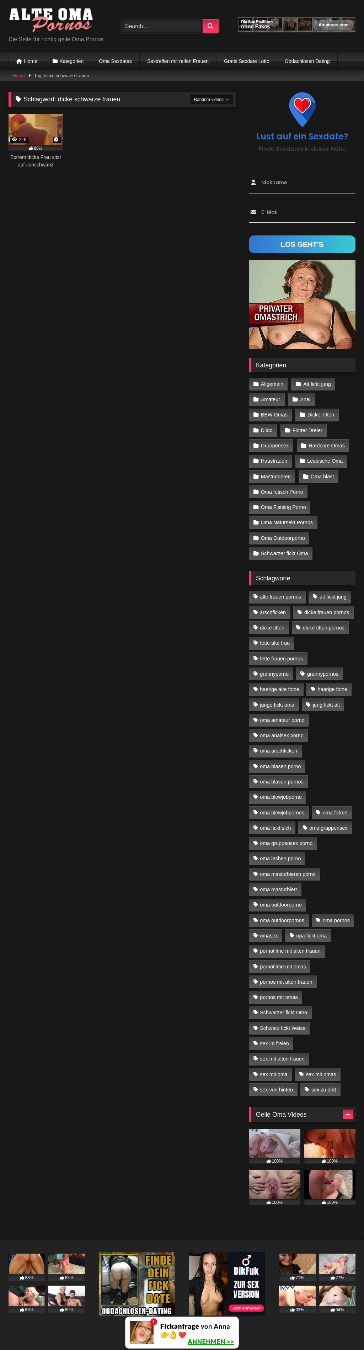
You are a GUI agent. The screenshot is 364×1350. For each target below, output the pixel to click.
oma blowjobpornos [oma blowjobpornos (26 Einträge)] (282, 812)
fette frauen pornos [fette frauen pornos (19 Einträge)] (281, 658)
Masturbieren (276, 476)
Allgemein (272, 384)
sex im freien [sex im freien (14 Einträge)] (274, 1043)
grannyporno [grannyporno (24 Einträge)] (274, 674)
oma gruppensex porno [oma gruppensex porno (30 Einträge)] (286, 843)
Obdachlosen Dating (307, 61)
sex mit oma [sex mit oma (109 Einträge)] (274, 1074)
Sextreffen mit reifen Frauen (178, 61)
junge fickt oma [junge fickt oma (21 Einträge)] (277, 705)
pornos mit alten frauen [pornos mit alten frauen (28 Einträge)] (286, 982)
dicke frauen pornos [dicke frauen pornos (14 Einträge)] (326, 612)
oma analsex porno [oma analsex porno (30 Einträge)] (281, 735)
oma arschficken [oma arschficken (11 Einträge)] (278, 751)
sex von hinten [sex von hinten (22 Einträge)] (276, 1090)
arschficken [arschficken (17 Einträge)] (273, 612)
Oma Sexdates (115, 61)
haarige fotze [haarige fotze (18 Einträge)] (332, 689)
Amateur (270, 399)
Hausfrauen (274, 461)
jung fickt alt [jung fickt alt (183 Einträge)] (326, 705)
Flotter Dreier (307, 430)
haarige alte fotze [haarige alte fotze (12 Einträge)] (279, 689)
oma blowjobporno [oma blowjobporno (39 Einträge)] (281, 797)
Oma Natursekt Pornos (287, 522)
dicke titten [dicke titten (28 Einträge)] (272, 628)
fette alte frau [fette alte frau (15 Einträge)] (275, 643)
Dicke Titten (320, 415)
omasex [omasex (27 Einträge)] (269, 936)
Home (30, 61)
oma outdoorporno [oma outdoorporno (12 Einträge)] (281, 905)
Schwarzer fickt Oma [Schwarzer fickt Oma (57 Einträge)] (283, 1012)
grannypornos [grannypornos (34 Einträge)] (322, 674)
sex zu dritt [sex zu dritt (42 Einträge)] (323, 1090)
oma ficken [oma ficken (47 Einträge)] (335, 812)
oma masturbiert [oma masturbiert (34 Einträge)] (278, 889)
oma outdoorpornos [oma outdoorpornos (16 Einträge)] (282, 920)
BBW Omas (274, 415)
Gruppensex (275, 445)
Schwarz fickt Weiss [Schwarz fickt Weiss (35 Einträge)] (282, 1028)
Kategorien (72, 61)
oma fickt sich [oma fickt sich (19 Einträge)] (275, 828)
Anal (305, 399)
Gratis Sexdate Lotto (246, 61)
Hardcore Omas (327, 445)
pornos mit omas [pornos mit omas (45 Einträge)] (279, 997)
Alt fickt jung (317, 384)
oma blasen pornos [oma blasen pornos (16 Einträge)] (281, 782)
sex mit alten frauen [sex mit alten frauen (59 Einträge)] (282, 1059)
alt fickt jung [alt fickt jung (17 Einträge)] (333, 597)
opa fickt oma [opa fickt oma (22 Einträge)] (311, 936)
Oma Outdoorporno (283, 538)
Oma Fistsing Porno (283, 507)
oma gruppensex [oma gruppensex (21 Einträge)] (328, 828)
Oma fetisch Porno (282, 492)
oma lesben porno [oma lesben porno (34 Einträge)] (280, 858)
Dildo (267, 430)
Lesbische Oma (325, 461)
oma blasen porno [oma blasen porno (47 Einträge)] (280, 766)
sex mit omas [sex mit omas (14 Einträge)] (321, 1074)
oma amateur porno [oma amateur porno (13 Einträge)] (282, 720)
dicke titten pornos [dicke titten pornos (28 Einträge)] (323, 628)
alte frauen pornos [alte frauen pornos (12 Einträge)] (280, 597)
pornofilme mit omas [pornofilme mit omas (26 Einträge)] (283, 966)
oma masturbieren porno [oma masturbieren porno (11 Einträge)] (288, 874)
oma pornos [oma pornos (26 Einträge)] (336, 920)
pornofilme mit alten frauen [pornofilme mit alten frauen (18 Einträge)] (290, 951)
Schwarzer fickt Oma (284, 553)
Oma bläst (322, 476)
